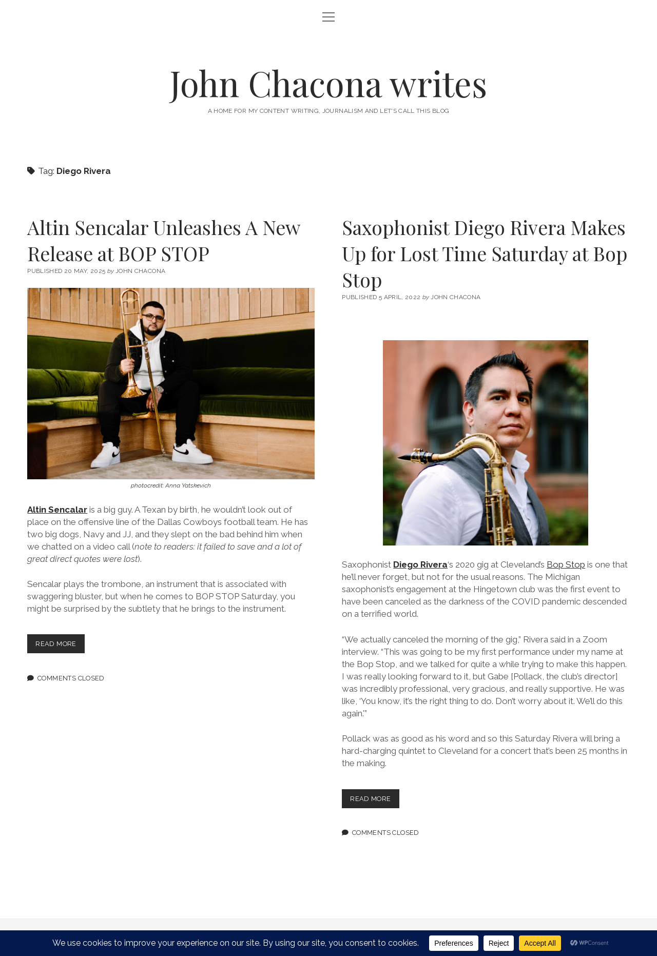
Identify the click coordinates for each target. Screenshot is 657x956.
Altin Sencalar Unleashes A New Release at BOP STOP (163, 240)
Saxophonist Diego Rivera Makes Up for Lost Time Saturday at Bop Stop (484, 253)
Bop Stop (566, 564)
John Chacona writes (328, 83)
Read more (59, 645)
